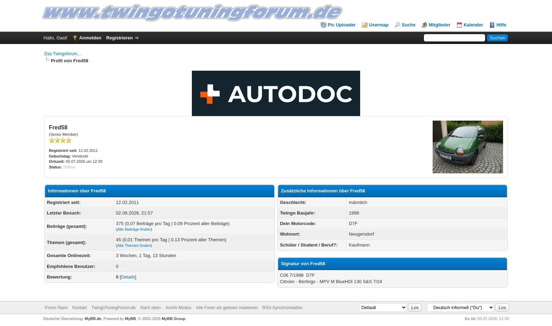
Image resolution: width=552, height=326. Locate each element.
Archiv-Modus (178, 307)
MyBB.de (93, 319)
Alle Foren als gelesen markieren (227, 307)
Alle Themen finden (134, 245)
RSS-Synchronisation (283, 307)
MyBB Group (173, 319)
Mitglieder (439, 24)
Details (128, 277)
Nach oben (150, 307)
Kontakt (80, 307)
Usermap (379, 24)
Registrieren (119, 37)
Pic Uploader (342, 24)
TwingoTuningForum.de (114, 307)
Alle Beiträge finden (134, 229)
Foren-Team (56, 307)
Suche (408, 24)
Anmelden (90, 37)
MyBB (130, 319)
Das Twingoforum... (62, 53)
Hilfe (501, 24)
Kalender (473, 24)
